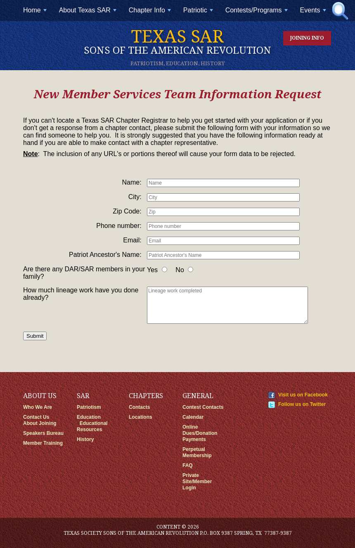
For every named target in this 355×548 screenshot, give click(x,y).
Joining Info (307, 38)
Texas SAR (177, 41)
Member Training (43, 443)
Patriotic (199, 13)
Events (314, 13)
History (85, 439)
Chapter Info (151, 13)
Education (89, 417)
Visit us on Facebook (303, 395)
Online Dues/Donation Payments (200, 433)
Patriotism (89, 407)
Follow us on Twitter (302, 404)
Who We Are (37, 407)
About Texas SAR (88, 13)
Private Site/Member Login (197, 481)
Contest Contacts (202, 407)
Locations (140, 417)
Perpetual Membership (197, 452)
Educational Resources (92, 426)
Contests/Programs (257, 13)
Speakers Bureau (43, 433)
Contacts (139, 407)
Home (35, 13)
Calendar (193, 417)
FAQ (187, 465)
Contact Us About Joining (40, 420)
